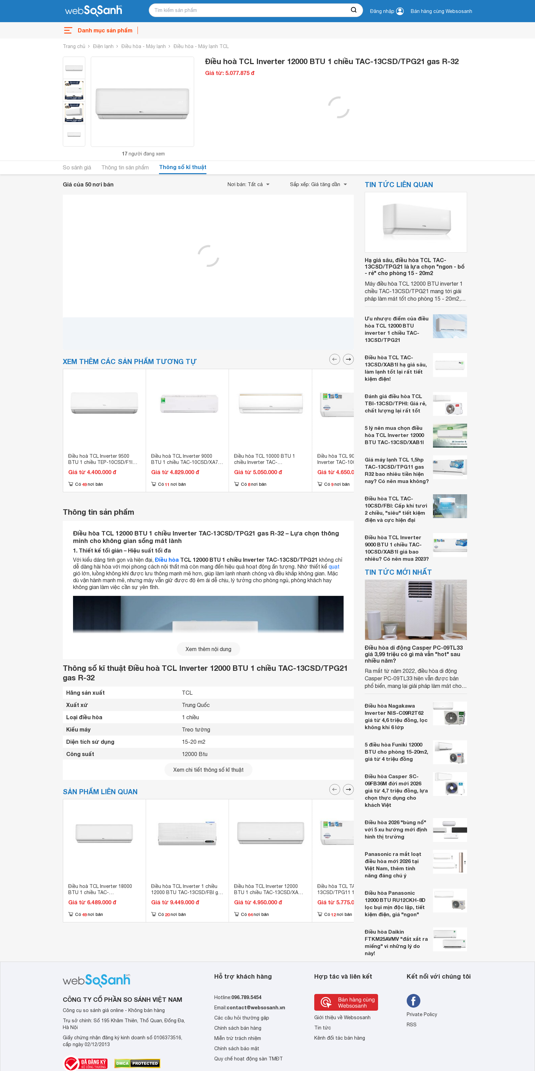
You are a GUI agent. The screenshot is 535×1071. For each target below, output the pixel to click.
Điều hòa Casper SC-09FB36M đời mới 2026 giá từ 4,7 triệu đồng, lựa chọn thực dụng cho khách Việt (396, 790)
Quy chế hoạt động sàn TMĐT (248, 1058)
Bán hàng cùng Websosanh (441, 11)
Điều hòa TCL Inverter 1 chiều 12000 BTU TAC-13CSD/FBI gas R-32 (187, 892)
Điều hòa (167, 559)
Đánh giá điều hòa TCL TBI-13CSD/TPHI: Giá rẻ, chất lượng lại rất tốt (395, 403)
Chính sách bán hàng (237, 1028)
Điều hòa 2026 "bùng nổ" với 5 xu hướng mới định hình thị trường (396, 829)
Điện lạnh (103, 46)
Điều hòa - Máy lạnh (143, 46)
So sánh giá (77, 167)
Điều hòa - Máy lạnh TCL (201, 46)
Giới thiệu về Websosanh (342, 1017)
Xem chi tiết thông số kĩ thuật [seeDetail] (208, 770)
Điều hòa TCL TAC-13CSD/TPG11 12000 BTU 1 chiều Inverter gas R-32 (349, 892)
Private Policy (422, 1014)
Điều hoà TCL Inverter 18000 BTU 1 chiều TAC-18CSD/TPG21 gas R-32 (100, 892)
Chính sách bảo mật (236, 1048)
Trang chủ (74, 46)
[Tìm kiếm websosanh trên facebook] (413, 1001)
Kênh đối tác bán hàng (339, 1038)
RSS (412, 1024)
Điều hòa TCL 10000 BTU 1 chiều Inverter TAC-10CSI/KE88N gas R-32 (264, 462)
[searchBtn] (354, 10)
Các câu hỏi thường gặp (241, 1018)
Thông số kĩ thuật (182, 167)
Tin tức (322, 1027)
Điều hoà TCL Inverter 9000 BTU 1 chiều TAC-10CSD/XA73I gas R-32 (186, 462)
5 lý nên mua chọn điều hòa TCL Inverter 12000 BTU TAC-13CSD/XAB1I (394, 435)
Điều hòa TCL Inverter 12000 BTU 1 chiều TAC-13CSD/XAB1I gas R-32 (269, 892)
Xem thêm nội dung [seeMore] (208, 649)
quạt (334, 566)
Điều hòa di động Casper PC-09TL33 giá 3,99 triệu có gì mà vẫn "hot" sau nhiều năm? (414, 654)
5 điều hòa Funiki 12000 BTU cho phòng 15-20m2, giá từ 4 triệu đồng (396, 751)
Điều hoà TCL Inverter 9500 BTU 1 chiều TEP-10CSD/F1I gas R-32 (100, 462)
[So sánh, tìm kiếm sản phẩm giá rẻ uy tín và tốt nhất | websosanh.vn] (93, 11)
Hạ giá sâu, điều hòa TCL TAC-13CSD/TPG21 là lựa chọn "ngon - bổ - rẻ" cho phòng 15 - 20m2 (415, 266)
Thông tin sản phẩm (125, 167)
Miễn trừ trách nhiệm (237, 1038)
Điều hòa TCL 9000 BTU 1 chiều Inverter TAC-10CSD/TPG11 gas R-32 (353, 462)
